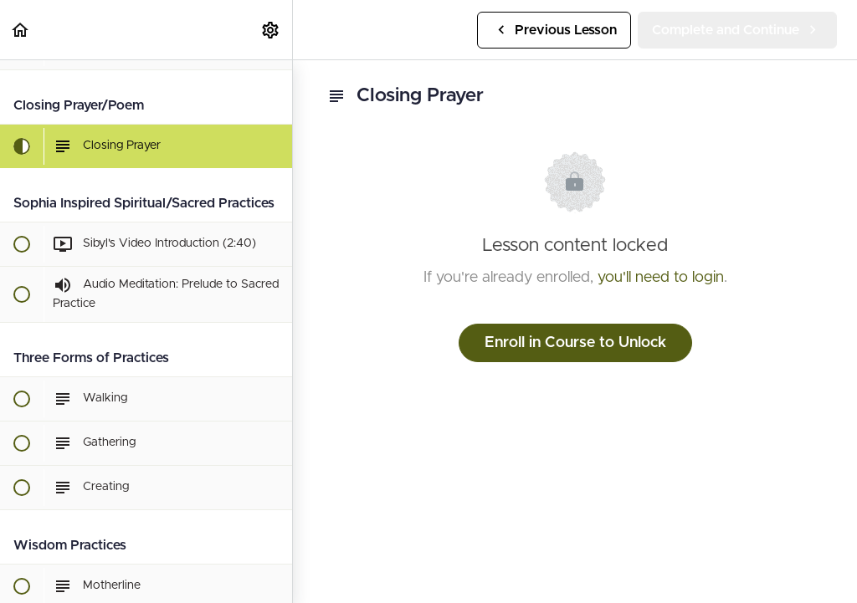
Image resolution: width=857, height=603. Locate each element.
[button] (21, 29)
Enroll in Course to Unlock (575, 342)
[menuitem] (271, 29)
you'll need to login (661, 277)
